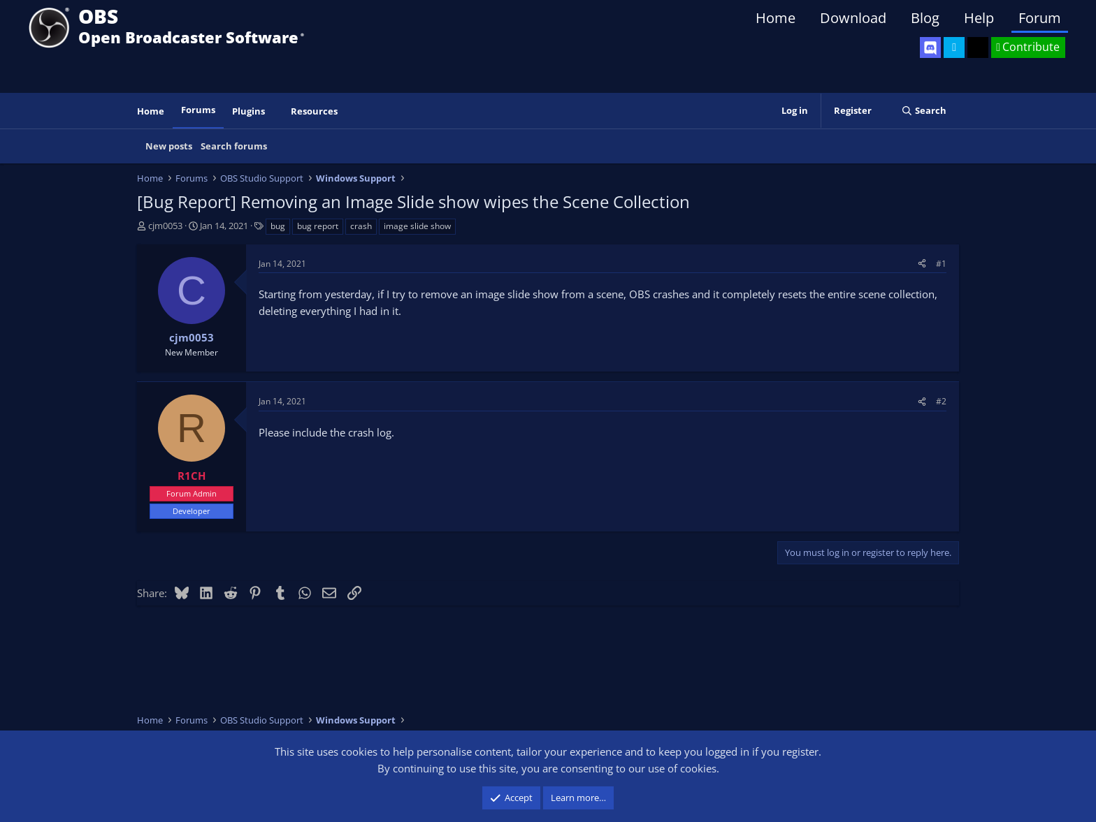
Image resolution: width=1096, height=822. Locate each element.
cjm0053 (165, 225)
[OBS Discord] (930, 47)
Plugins (248, 111)
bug (278, 226)
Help (979, 17)
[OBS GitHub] (977, 47)
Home (775, 17)
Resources (314, 111)
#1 (941, 264)
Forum (1039, 17)
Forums (198, 109)
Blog (925, 17)
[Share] (922, 263)
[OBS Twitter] (954, 47)
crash (361, 226)
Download (853, 17)
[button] (274, 111)
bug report (317, 226)
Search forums (234, 146)
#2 (941, 401)
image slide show (417, 226)
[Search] (923, 111)
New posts (168, 146)
